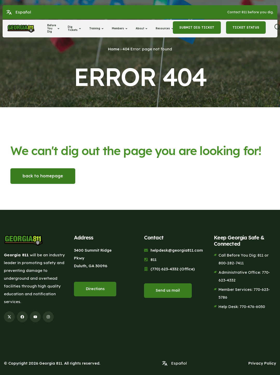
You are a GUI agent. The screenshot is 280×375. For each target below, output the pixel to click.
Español (23, 12)
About (142, 28)
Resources (165, 28)
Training (97, 28)
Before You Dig (53, 28)
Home (113, 48)
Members (120, 28)
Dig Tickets (75, 28)
